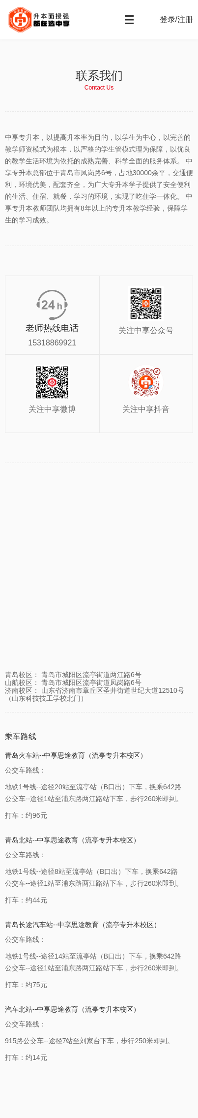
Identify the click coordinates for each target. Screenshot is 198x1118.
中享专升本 (52, 19)
